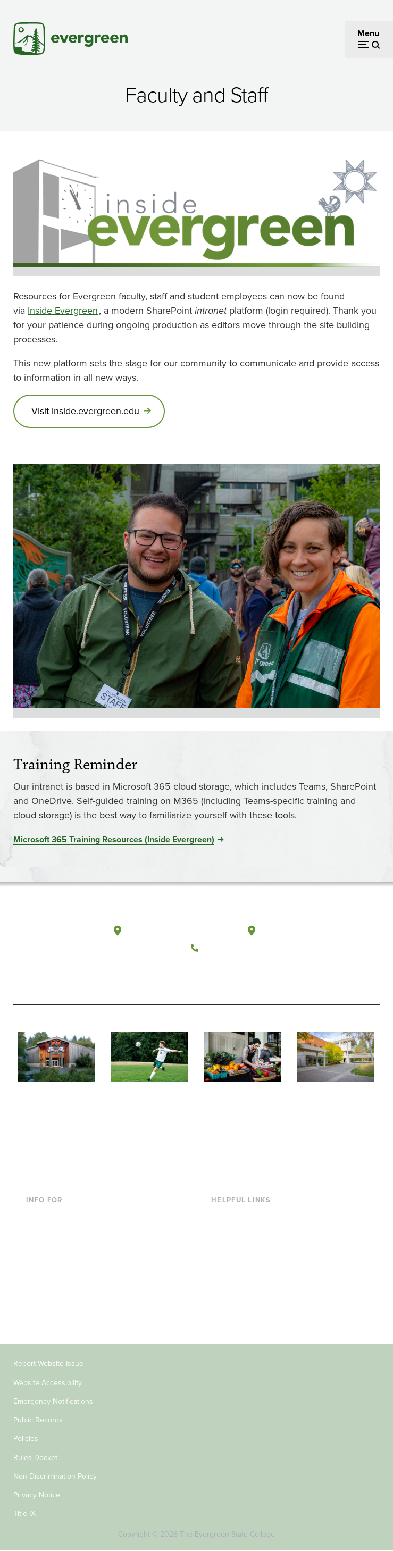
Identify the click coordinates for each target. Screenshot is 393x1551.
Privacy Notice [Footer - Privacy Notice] (36, 1494)
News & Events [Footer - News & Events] (238, 1302)
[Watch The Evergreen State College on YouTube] (223, 973)
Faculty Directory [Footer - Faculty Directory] (242, 1233)
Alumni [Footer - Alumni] (39, 1302)
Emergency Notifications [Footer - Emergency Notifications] (53, 1401)
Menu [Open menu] (368, 33)
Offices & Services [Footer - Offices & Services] (244, 1250)
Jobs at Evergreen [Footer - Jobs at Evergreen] (244, 1319)
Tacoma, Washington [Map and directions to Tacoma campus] (301, 931)
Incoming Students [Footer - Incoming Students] (61, 1233)
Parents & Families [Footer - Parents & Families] (60, 1250)
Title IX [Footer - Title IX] (24, 1513)
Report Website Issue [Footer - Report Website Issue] (48, 1363)
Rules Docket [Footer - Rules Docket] (35, 1457)
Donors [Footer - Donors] (39, 1285)
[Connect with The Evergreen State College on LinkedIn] (267, 973)
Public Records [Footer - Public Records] (38, 1420)
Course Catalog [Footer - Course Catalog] (240, 1267)
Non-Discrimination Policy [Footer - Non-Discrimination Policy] (55, 1476)
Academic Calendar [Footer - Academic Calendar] (247, 1285)
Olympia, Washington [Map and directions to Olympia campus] (169, 931)
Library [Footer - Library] (223, 1216)
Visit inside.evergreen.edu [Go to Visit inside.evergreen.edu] (85, 411)
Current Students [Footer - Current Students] (57, 1216)
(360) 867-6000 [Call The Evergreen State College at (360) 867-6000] (234, 948)
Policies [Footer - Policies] (25, 1438)
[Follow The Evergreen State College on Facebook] (201, 973)
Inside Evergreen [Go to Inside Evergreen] (63, 310)
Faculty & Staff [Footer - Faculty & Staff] (52, 1267)
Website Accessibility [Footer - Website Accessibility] (47, 1382)
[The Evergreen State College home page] (51, 940)
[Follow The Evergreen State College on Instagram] (245, 973)
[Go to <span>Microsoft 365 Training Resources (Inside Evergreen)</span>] (118, 839)
